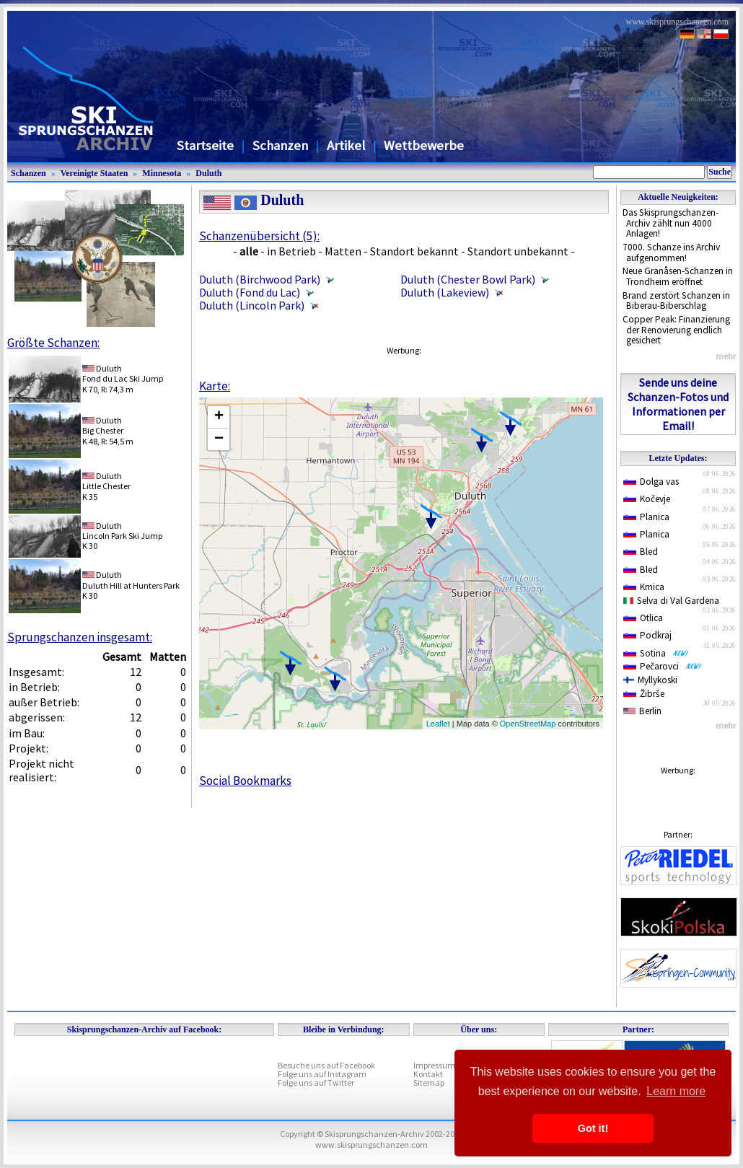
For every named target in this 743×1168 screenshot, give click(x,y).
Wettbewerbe (424, 145)
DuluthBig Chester (102, 425)
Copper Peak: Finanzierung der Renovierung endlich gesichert (676, 329)
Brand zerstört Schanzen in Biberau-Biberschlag (676, 300)
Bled (640, 551)
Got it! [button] (593, 1128)
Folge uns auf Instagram (322, 1073)
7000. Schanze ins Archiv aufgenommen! (671, 252)
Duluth (208, 173)
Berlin (642, 711)
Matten (343, 251)
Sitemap (428, 1082)
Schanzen (280, 145)
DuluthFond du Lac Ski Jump (122, 373)
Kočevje (646, 499)
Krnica (643, 587)
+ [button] (219, 417)
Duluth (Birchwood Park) (259, 279)
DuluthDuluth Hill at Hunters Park (131, 579)
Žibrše (643, 694)
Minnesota (161, 173)
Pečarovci (662, 666)
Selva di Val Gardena (671, 600)
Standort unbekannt (517, 251)
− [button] (219, 439)
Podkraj (647, 635)
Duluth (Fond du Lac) (249, 292)
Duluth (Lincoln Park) (251, 305)
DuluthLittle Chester (106, 480)
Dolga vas (651, 481)
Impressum (434, 1065)
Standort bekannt (414, 251)
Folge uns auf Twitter (316, 1082)
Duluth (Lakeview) (444, 292)
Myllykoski (650, 680)
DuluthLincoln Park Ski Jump (122, 530)
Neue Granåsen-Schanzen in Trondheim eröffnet (678, 276)
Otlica (643, 618)
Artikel (346, 145)
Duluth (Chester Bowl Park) (467, 279)
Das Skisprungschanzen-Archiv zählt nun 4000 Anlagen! (670, 223)
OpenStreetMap (528, 723)
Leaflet (438, 723)
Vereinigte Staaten (94, 173)
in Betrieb (291, 251)
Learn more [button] (675, 1091)
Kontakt (428, 1073)
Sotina (656, 653)
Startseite (205, 145)
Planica (646, 517)
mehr (726, 356)
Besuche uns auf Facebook (326, 1065)
